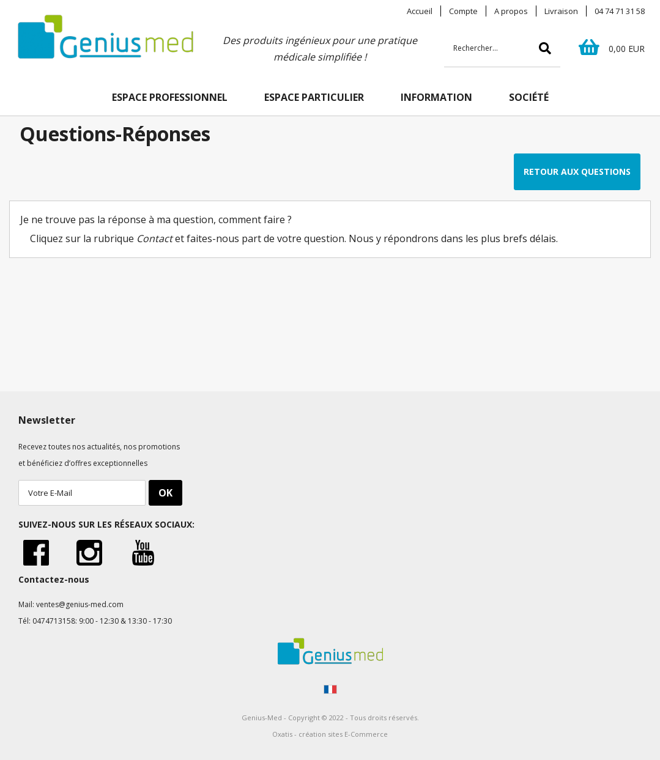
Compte (463, 11)
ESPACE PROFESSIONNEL (170, 97)
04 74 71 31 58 (620, 11)
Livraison (561, 11)
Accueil (419, 11)
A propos (511, 11)
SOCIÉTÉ (529, 97)
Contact (154, 238)
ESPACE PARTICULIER (314, 97)
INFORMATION (436, 97)
